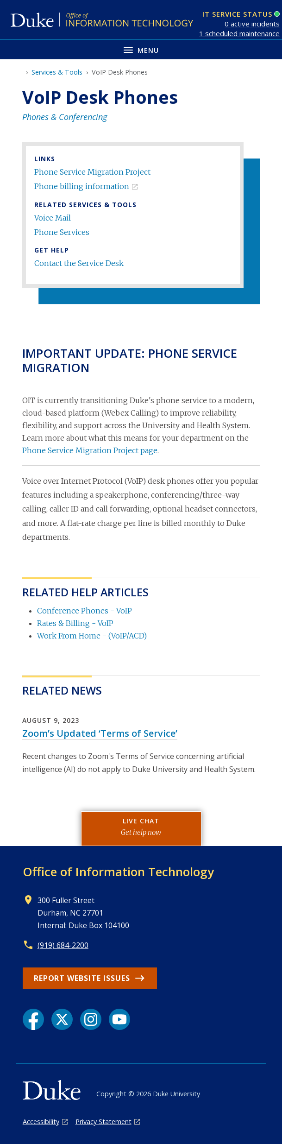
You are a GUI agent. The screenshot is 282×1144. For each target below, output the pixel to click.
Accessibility (41, 1121)
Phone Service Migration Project (92, 172)
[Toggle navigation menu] (141, 49)
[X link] (62, 1019)
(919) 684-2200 (63, 945)
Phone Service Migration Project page (89, 450)
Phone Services (61, 232)
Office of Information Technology (118, 871)
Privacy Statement (103, 1121)
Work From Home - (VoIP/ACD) (92, 635)
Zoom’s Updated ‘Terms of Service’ (99, 733)
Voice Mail (52, 217)
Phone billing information (81, 186)
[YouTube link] (119, 1019)
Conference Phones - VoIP (84, 610)
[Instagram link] (90, 1019)
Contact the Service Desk (79, 263)
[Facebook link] (33, 1019)
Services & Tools (56, 72)
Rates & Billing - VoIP (75, 623)
